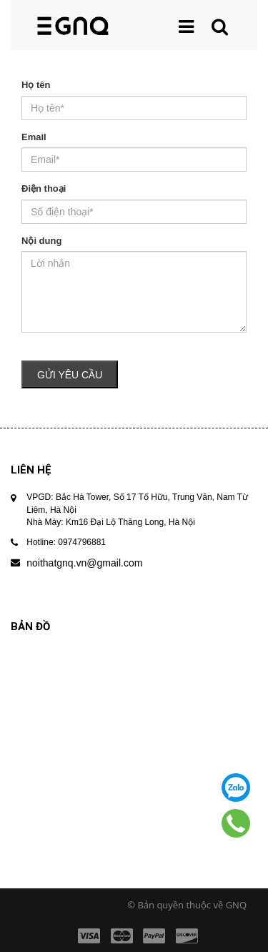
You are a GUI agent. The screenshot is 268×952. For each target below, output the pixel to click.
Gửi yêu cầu (69, 375)
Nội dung (41, 240)
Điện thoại (43, 188)
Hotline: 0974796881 (66, 542)
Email (33, 137)
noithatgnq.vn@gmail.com (84, 563)
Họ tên (36, 84)
